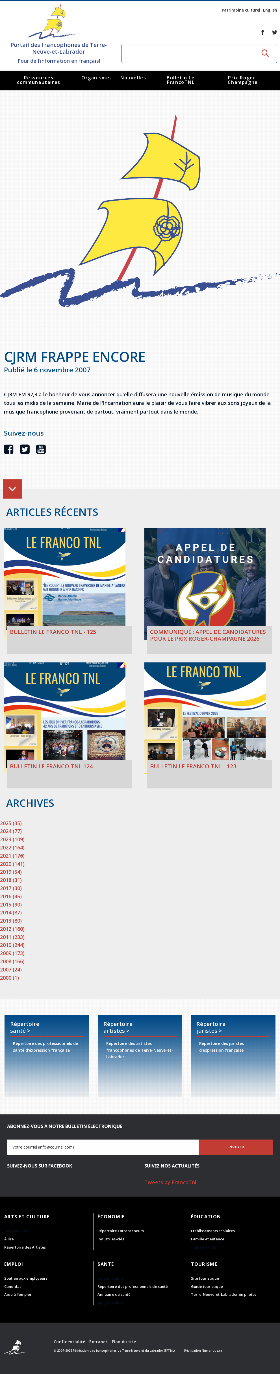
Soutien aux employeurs (25, 1278)
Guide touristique (207, 1286)
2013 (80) (11, 920)
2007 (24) (11, 969)
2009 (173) (12, 953)
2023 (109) (12, 839)
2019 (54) (11, 871)
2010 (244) (12, 945)
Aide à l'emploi (17, 1294)
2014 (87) (11, 912)
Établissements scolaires (213, 1230)
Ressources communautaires (38, 80)
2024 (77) (11, 831)
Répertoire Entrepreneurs (120, 1230)
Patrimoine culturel (241, 10)
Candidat (12, 1286)
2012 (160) (12, 928)
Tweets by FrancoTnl (170, 1182)
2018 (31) (11, 880)
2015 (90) (11, 904)
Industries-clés (110, 1239)
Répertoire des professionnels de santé (132, 1286)
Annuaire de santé (114, 1294)
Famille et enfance (207, 1239)
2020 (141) (12, 863)
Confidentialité (69, 1341)
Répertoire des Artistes (25, 1247)
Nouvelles (133, 78)
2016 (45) (11, 896)
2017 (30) (11, 888)
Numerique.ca (212, 1351)
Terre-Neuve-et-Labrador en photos (223, 1294)
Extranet (98, 1341)
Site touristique (205, 1278)
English (270, 10)
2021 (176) (12, 855)
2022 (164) (12, 847)
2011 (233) (12, 937)
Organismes (96, 78)
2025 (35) (11, 823)
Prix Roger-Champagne (243, 80)
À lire (9, 1239)
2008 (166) (12, 961)
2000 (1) (9, 977)
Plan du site (124, 1341)
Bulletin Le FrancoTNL (181, 80)
